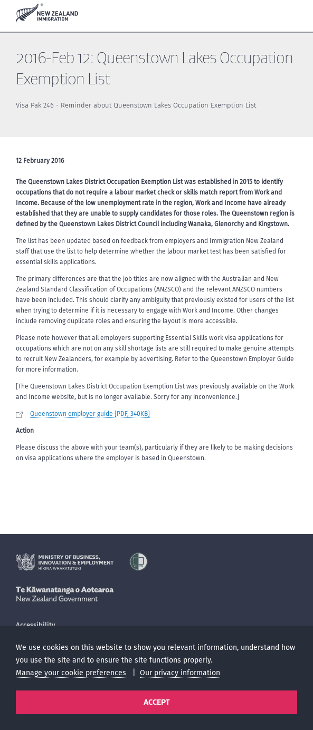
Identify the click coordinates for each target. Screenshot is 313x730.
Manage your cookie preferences (72, 672)
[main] (156, 296)
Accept (156, 702)
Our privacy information (180, 672)
